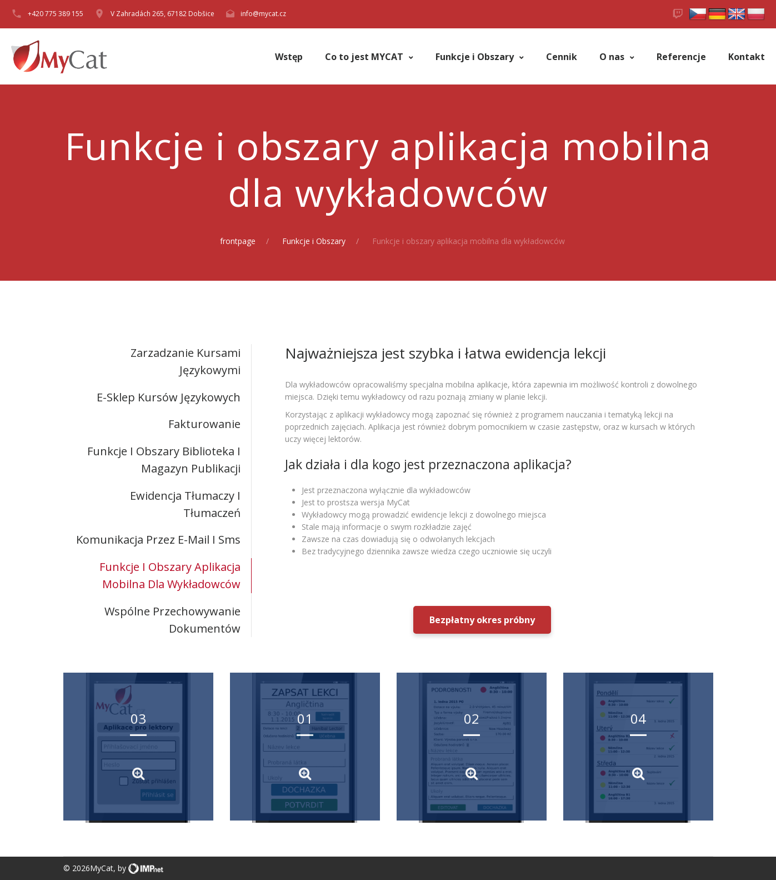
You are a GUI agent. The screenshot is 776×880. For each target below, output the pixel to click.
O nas (613, 57)
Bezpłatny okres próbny (482, 620)
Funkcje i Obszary (475, 57)
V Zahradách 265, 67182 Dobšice (162, 13)
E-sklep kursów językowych (169, 397)
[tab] (157, 361)
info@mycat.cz (263, 13)
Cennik (561, 57)
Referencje (681, 57)
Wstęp (289, 57)
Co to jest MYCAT (365, 57)
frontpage (238, 241)
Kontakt (746, 57)
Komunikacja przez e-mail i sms (158, 539)
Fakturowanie (204, 423)
